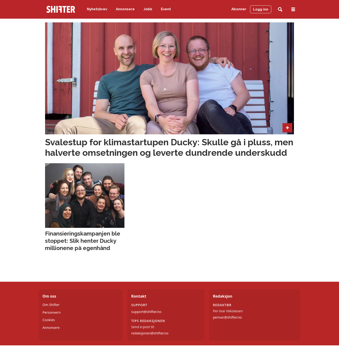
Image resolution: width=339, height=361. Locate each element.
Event (166, 9)
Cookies (48, 320)
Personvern (51, 312)
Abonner (238, 9)
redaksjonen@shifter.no (149, 333)
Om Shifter (51, 304)
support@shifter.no (146, 311)
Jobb (148, 9)
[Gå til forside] (60, 9)
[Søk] (280, 9)
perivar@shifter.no (227, 317)
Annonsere (125, 9)
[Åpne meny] (293, 9)
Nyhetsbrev (97, 9)
